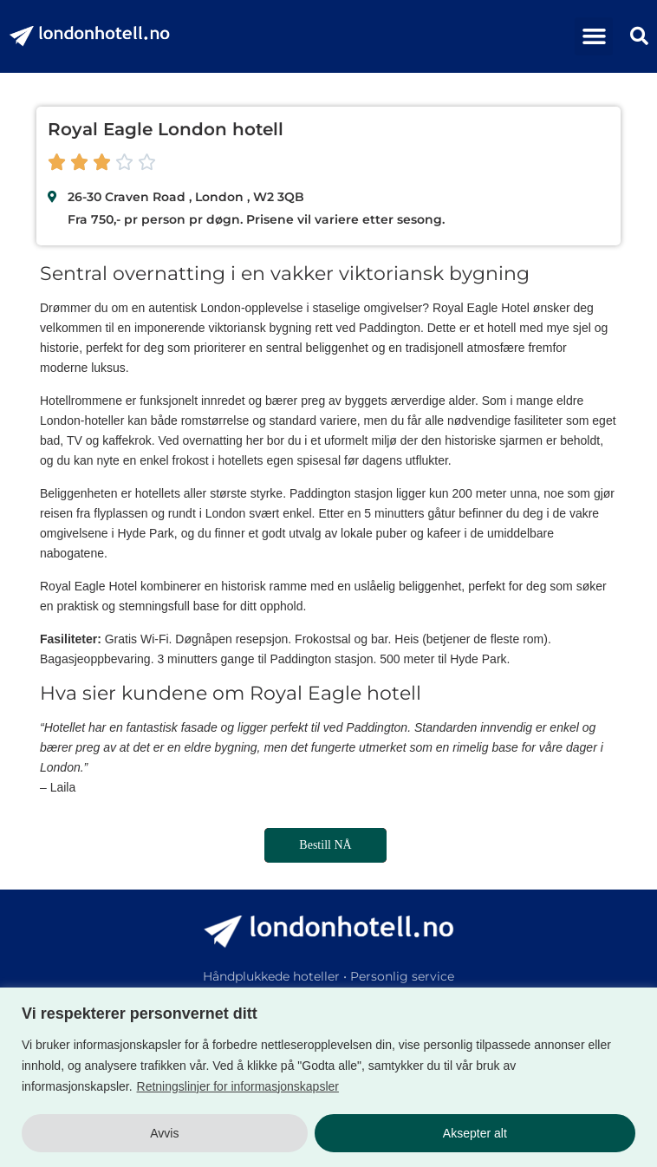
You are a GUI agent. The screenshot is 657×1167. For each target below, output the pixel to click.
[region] (328, 1077)
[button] (594, 36)
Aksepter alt (475, 1133)
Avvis (164, 1133)
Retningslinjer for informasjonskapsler (238, 1086)
